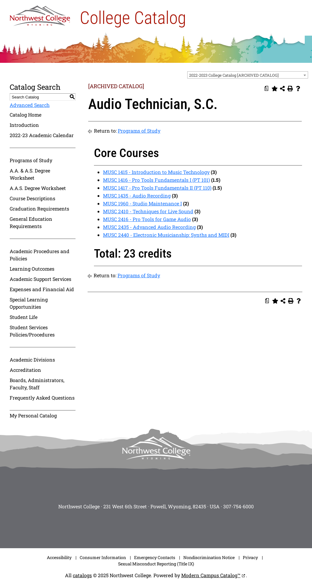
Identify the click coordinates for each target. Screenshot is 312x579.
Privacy (250, 557)
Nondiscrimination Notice (209, 557)
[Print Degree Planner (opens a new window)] (266, 88)
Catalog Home (25, 114)
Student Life (23, 317)
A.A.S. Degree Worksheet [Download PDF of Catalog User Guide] (38, 188)
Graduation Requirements (39, 208)
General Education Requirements (31, 222)
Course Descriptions (32, 198)
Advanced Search (30, 105)
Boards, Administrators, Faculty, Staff (37, 384)
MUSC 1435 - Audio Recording (137, 195)
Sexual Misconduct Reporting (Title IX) (156, 564)
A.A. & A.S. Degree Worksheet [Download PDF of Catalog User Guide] (30, 174)
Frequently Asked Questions (42, 397)
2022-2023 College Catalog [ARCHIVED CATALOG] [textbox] (234, 75)
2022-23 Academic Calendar (42, 135)
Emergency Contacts (154, 557)
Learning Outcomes (32, 268)
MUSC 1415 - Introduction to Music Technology (156, 172)
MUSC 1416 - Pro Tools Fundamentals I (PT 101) (156, 180)
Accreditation (25, 370)
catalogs (82, 575)
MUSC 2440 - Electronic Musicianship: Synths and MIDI (166, 235)
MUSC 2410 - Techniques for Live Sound (148, 211)
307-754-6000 (238, 506)
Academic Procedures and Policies (39, 255)
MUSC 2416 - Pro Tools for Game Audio (147, 219)
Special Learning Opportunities (29, 303)
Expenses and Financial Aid (42, 289)
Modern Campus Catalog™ (210, 575)
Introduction (24, 125)
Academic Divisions (32, 359)
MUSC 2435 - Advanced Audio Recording (149, 227)
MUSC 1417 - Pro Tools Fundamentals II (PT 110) (157, 188)
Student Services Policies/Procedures (32, 331)
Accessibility (59, 557)
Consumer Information (103, 557)
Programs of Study (31, 160)
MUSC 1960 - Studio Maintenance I (142, 203)
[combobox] (247, 75)
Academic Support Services (40, 279)
